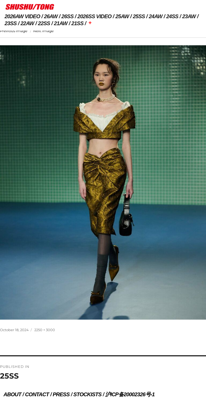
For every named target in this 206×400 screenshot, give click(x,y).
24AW (155, 16)
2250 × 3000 (44, 330)
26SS (67, 16)
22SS (44, 23)
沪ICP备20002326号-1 (129, 394)
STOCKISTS (87, 394)
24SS (172, 16)
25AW (122, 16)
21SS (77, 23)
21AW (60, 23)
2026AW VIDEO (22, 16)
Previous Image (13, 31)
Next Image (43, 31)
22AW (27, 23)
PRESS (61, 394)
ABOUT (12, 394)
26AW (50, 16)
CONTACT (37, 394)
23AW (189, 16)
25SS (139, 16)
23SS (11, 23)
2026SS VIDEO (95, 16)
